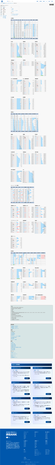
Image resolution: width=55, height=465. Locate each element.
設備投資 (25, 187)
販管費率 (37, 38)
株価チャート (13, 352)
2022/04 (11, 53)
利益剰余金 (26, 131)
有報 (3, 15)
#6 (26, 220)
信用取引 (25, 435)
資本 (49, 1)
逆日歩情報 (13, 348)
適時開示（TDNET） (14, 327)
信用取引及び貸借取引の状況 (16, 347)
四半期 (40, 1)
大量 (4, 15)
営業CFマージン (32, 187)
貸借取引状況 (13, 346)
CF (46, 1)
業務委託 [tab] (16, 370)
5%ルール (46, 444)
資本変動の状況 (14, 337)
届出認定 (46, 435)
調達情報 (46, 437)
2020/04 (11, 51)
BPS (37, 131)
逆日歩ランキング (37, 455)
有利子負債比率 (34, 131)
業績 (37, 1)
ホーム (1, 3)
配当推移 (13, 11)
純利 (20, 38)
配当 (52, 1)
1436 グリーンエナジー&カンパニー (4, 6)
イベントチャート (14, 353)
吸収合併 (25, 446)
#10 (14, 278)
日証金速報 (13, 349)
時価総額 (36, 446)
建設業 (4, 3)
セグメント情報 (14, 339)
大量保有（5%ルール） (15, 328)
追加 (52, 4)
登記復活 (25, 445)
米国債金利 (25, 458)
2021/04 (11, 52)
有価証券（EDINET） (15, 326)
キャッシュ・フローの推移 (14, 10)
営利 (16, 38)
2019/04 (11, 50)
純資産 (16, 131)
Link (1, 16)
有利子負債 (30, 131)
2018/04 (11, 49)
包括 (22, 38)
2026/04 (11, 37)
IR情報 (12, 342)
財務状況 (13, 9)
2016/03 (11, 26)
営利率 (31, 38)
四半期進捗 (13, 333)
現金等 (28, 187)
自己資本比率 (22, 131)
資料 (1, 15)
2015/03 (11, 25)
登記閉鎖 (25, 444)
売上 (14, 38)
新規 (35, 435)
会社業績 (13, 8)
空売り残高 (13, 343)
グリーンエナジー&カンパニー (9, 3)
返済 (35, 434)
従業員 (35, 447)
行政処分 (46, 434)
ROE (26, 38)
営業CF (14, 187)
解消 (35, 436)
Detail (27, 378)
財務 (43, 1)
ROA (28, 38)
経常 (18, 38)
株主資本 (19, 131)
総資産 (14, 131)
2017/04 (11, 27)
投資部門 (25, 437)
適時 (6, 15)
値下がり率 (25, 434)
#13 (43, 294)
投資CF (17, 187)
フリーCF (22, 187)
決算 (4, 16)
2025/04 (11, 36)
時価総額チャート (14, 357)
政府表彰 (46, 436)
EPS (24, 38)
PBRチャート (13, 356)
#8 (13, 267)
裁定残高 (25, 436)
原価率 (33, 38)
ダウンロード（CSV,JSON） (27, 459)
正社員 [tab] (13, 370)
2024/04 (11, 55)
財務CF (19, 187)
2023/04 (11, 54)
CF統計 (35, 445)
